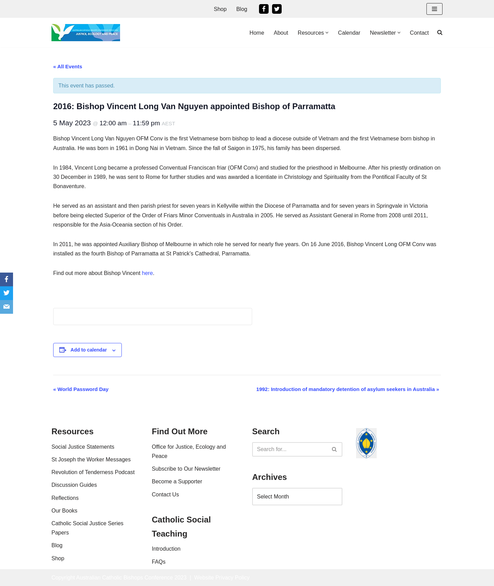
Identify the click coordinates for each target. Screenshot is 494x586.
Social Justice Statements (82, 447)
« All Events (67, 66)
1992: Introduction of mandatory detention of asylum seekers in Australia (347, 389)
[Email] (6, 307)
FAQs (159, 562)
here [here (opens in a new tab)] (147, 273)
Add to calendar (89, 350)
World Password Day (80, 389)
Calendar (349, 33)
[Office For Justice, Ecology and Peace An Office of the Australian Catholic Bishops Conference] (85, 32)
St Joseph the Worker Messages (91, 459)
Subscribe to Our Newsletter (186, 469)
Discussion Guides (74, 485)
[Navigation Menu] (434, 9)
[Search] (289, 449)
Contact (419, 33)
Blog (241, 9)
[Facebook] (264, 9)
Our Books (64, 511)
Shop (220, 9)
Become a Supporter (177, 481)
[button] (327, 32)
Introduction (166, 549)
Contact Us (165, 494)
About (281, 33)
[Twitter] (277, 9)
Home (256, 33)
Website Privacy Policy (222, 578)
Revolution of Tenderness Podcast (93, 472)
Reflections (65, 498)
